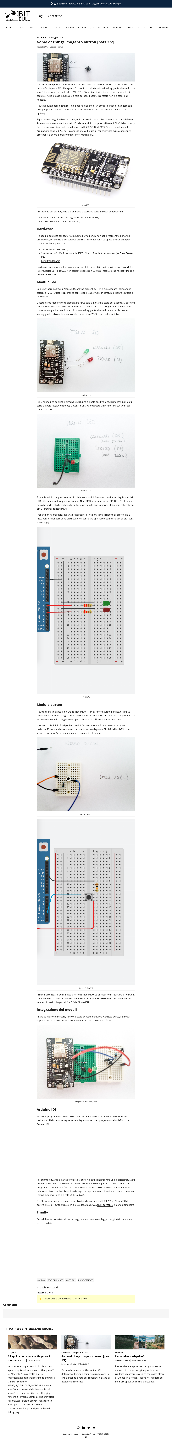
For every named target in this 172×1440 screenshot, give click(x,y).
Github (78, 1427)
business (31, 27)
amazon (41, 1280)
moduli (130, 27)
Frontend (119, 1352)
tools (152, 27)
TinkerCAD (127, 267)
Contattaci (55, 16)
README (124, 1183)
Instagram (94, 1427)
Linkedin (83, 1427)
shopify (141, 27)
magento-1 (103, 27)
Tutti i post (10, 27)
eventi (57, 27)
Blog (39, 16)
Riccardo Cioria (70, 1364)
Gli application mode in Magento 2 (29, 1356)
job (92, 27)
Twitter (88, 1427)
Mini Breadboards (50, 260)
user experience (85, 1280)
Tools (86, 1352)
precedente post (49, 84)
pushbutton (110, 715)
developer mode (55, 1280)
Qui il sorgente (105, 1204)
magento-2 (117, 27)
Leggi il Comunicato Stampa (106, 3)
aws (21, 27)
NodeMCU (62, 249)
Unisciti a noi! (80, 1298)
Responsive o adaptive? (129, 1356)
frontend (69, 27)
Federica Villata (123, 1360)
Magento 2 (57, 37)
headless (82, 27)
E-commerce (43, 37)
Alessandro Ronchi (17, 1360)
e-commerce (45, 27)
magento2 (70, 1280)
